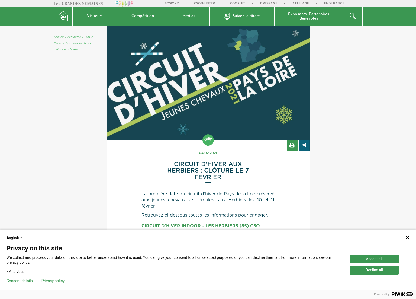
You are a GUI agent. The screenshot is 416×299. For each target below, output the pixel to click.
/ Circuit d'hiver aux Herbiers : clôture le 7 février (73, 43)
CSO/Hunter (204, 3)
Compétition (142, 16)
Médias (189, 16)
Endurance (334, 3)
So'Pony (172, 3)
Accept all (374, 259)
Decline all (374, 270)
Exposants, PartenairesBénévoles (308, 16)
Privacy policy (53, 281)
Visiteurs (95, 16)
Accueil (59, 37)
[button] (95, 16)
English (15, 237)
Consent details (20, 281)
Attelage (300, 3)
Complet (237, 3)
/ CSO (86, 37)
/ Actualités (73, 37)
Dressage (268, 3)
